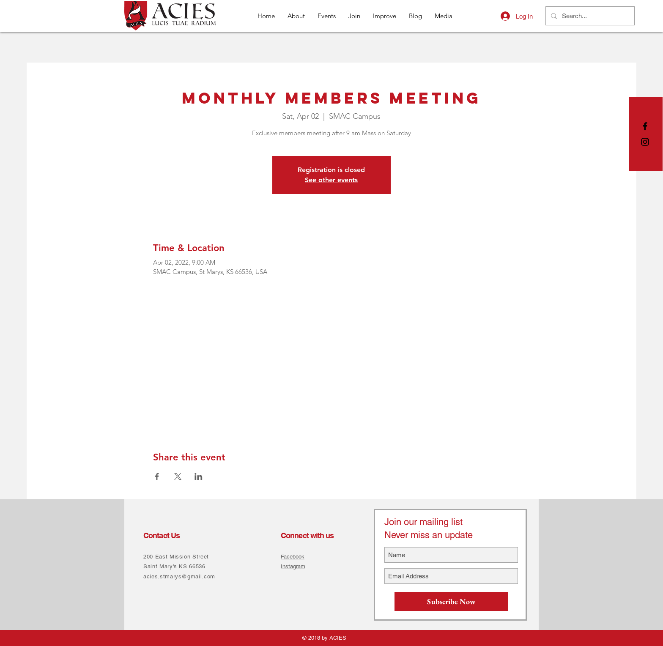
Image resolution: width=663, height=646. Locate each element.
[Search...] (589, 16)
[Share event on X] (178, 476)
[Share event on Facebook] (157, 476)
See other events (331, 180)
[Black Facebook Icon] (645, 126)
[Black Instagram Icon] (645, 142)
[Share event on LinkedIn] (199, 476)
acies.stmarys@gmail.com (179, 576)
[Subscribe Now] (451, 601)
